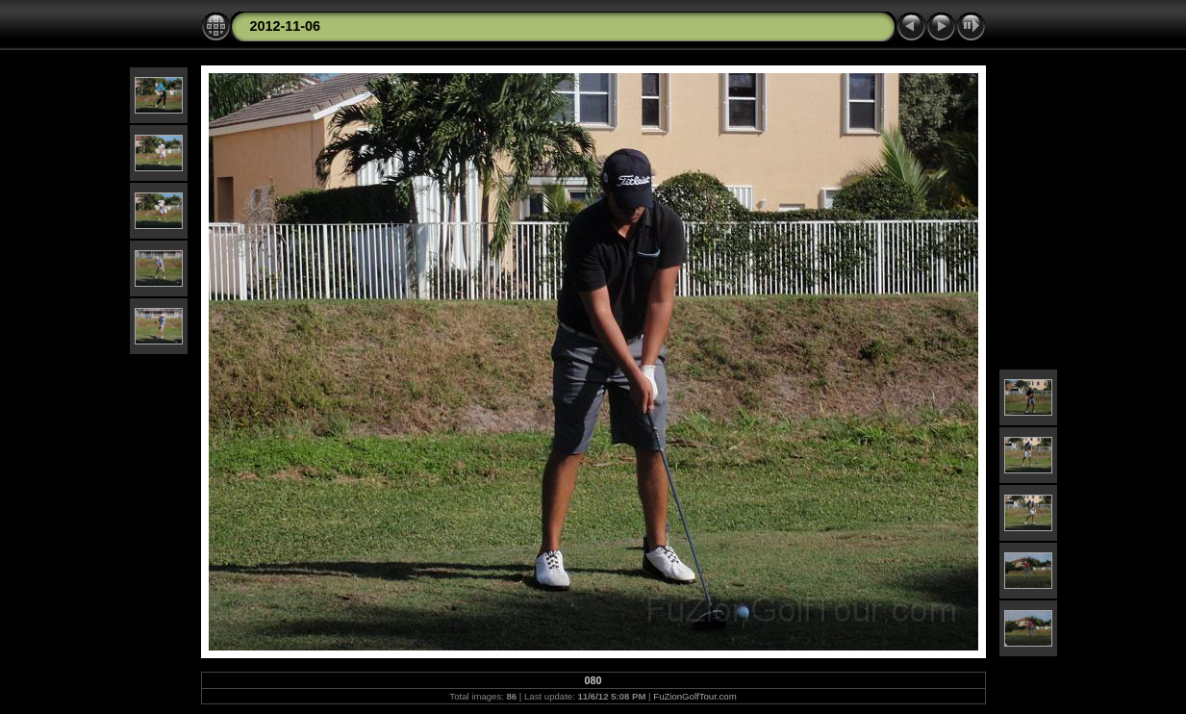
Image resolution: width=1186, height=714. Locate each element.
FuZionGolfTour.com (694, 696)
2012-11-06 (285, 26)
